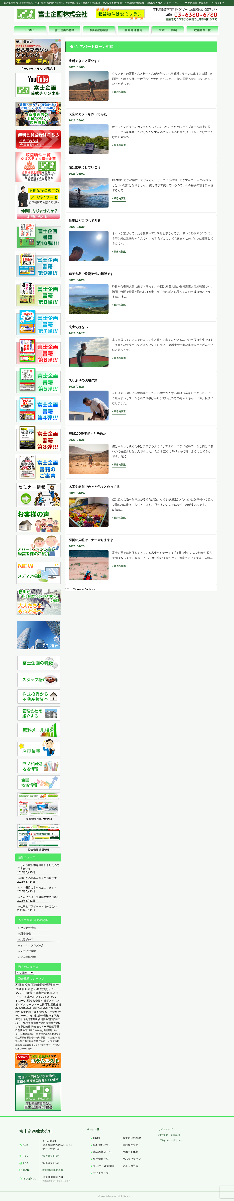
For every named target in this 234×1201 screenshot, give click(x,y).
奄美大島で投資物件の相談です (91, 274)
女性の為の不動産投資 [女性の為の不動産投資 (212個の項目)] (50, 1034)
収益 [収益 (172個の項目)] (43, 1037)
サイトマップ (220, 3)
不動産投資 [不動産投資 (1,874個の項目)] (22, 984)
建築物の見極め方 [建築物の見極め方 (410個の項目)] (43, 1015)
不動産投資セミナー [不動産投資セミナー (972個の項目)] (46, 989)
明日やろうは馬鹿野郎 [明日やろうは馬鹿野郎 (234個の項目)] (41, 1030)
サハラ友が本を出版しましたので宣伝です (39, 867)
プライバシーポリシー (170, 1140)
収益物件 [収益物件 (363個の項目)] (25, 1026)
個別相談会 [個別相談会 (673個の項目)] (25, 1008)
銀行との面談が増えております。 (39, 878)
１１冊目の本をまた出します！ (38, 887)
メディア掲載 (28, 951)
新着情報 (25, 933)
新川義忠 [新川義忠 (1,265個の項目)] (27, 989)
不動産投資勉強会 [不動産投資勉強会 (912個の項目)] (44, 992)
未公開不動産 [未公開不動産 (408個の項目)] (30, 1019)
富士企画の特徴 (132, 1137)
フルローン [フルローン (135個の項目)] (44, 1041)
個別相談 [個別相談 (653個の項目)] (37, 1008)
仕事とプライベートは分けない (38, 906)
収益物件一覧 (101, 1158)
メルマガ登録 (130, 1165)
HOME (97, 1137)
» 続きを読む (119, 92)
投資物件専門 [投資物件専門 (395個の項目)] (45, 1019)
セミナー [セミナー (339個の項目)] (41, 1026)
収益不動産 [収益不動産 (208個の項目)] (20, 1037)
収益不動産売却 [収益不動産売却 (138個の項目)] (30, 1041)
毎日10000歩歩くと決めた (87, 433)
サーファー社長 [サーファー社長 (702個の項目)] (35, 1004)
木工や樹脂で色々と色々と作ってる (94, 486)
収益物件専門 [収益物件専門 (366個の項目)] (38, 1023)
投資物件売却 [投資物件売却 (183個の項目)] (33, 1037)
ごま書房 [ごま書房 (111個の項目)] (27, 1045)
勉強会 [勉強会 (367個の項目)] (26, 1023)
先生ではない (78, 327)
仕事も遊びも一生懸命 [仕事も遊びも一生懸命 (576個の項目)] (44, 1011)
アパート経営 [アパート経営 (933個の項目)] (23, 992)
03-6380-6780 (50, 1155)
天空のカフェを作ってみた (88, 114)
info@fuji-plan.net (52, 1169)
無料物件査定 (130, 1144)
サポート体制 (130, 1151)
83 (74, 589)
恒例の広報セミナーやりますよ (91, 540)
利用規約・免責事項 (196, 3)
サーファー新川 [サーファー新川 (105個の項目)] (53, 1045)
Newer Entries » (85, 589)
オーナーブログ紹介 (32, 945)
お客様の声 (26, 939)
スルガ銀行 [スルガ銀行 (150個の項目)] (51, 1037)
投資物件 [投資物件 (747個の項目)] (38, 1000)
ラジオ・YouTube (103, 1165)
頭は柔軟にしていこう (85, 167)
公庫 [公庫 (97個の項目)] (17, 1048)
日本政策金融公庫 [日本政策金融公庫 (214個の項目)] (29, 1034)
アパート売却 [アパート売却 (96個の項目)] (26, 1048)
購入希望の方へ (102, 1151)
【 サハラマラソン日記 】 (38, 69)
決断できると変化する (85, 61)
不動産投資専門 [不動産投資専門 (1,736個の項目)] (41, 984)
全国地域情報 (28, 956)
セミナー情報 (28, 927)
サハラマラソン (132, 1158)
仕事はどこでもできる (85, 220)
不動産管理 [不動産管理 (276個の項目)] (53, 1026)
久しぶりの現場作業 (83, 380)
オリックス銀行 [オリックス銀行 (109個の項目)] (38, 1045)
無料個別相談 (101, 1144)
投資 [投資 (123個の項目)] (20, 1045)
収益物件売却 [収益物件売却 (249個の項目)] (22, 1030)
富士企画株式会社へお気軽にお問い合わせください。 (185, 14)
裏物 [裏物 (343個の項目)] (33, 1026)
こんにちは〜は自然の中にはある (39, 897)
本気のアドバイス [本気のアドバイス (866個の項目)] (38, 996)
